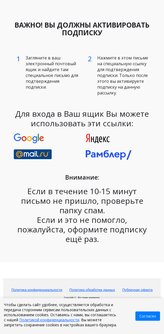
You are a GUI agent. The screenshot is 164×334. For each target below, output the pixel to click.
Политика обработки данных (92, 290)
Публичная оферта (137, 290)
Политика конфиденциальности (36, 290)
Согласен (147, 316)
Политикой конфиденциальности (49, 319)
